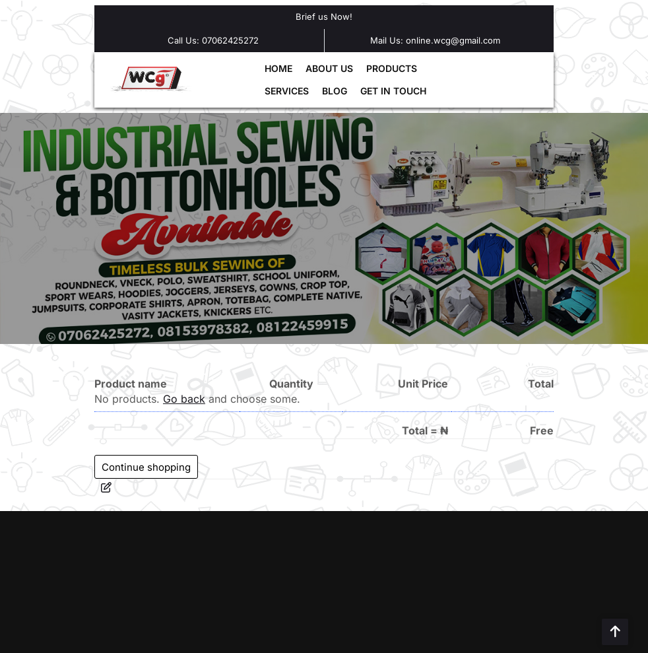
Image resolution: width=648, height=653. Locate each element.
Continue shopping (146, 467)
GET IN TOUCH (393, 90)
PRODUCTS (391, 68)
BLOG (334, 90)
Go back (184, 398)
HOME (278, 68)
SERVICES (287, 90)
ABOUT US (329, 68)
